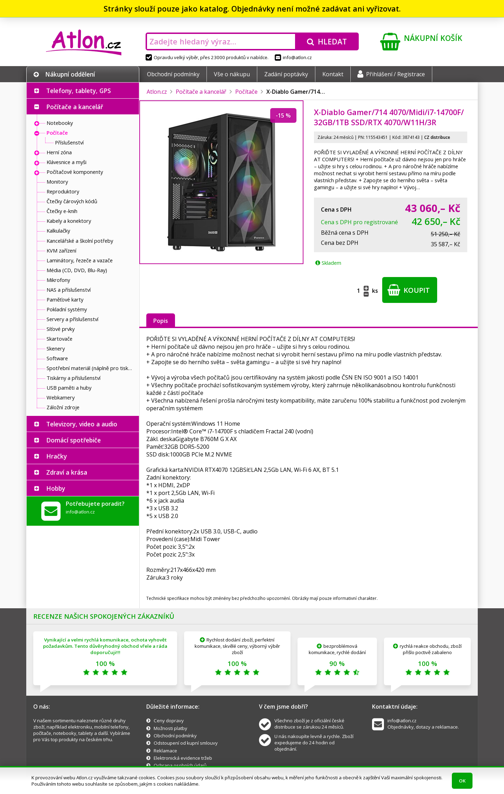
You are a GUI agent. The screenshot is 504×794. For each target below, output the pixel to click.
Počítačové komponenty (75, 171)
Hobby (55, 488)
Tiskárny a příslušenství (73, 377)
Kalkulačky (58, 230)
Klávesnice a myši (66, 161)
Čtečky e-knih (62, 210)
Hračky (56, 456)
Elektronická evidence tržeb (183, 758)
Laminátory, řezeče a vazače (80, 260)
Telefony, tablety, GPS (78, 90)
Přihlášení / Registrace (391, 74)
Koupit (408, 290)
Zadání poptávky (286, 74)
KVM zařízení (61, 250)
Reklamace (165, 750)
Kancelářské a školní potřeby (80, 240)
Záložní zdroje (63, 407)
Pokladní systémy (67, 309)
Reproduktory (63, 191)
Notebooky (60, 122)
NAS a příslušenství (69, 289)
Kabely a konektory (69, 220)
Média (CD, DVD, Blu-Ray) (77, 270)
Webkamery (61, 397)
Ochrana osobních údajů (180, 765)
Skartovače (59, 338)
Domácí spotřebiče (73, 440)
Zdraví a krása (66, 472)
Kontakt (332, 74)
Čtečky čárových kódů (72, 201)
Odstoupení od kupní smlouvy (186, 743)
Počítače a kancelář (74, 106)
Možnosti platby (170, 728)
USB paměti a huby (69, 387)
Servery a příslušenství (72, 319)
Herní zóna (59, 152)
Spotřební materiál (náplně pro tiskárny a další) (91, 367)
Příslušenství (69, 142)
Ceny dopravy (169, 720)
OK (462, 781)
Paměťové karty (65, 299)
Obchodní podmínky (173, 74)
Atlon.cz (157, 91)
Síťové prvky (61, 328)
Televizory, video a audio (81, 424)
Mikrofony (58, 279)
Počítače (57, 132)
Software (57, 358)
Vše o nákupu (232, 74)
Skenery (56, 348)
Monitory (57, 181)
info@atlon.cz (293, 57)
